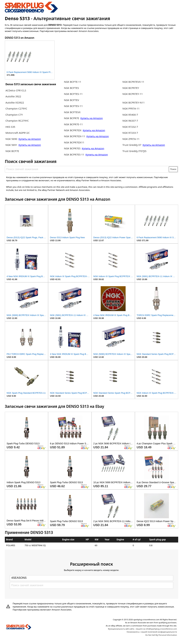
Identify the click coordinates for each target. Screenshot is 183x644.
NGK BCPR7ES (72, 148)
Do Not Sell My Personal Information (161, 635)
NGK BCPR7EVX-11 (133, 81)
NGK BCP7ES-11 (73, 94)
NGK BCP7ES (71, 88)
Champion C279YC (16, 108)
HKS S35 (10, 126)
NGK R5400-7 (130, 114)
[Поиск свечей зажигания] (87, 169)
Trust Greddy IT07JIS (134, 151)
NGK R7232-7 (130, 126)
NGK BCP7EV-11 (73, 106)
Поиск (173, 169)
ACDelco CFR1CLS (15, 90)
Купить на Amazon (30, 139)
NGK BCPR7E (72, 118)
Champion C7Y (14, 114)
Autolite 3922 (13, 96)
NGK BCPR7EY (130, 88)
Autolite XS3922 (14, 102)
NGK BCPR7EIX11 (74, 142)
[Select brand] (91, 578)
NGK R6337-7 (130, 120)
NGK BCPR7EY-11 (132, 94)
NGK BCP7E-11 (72, 81)
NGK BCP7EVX (72, 112)
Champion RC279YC (17, 120)
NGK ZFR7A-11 (131, 139)
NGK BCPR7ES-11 (74, 154)
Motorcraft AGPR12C (17, 132)
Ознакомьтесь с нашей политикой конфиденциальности (152, 632)
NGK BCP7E (12, 151)
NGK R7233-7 (130, 132)
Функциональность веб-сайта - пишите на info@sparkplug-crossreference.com (142, 629)
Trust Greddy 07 (131, 145)
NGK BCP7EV (71, 100)
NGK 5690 (11, 139)
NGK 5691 (11, 145)
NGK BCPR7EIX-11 (74, 136)
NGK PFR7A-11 (131, 108)
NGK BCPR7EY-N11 (133, 102)
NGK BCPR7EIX (73, 130)
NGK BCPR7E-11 (73, 124)
